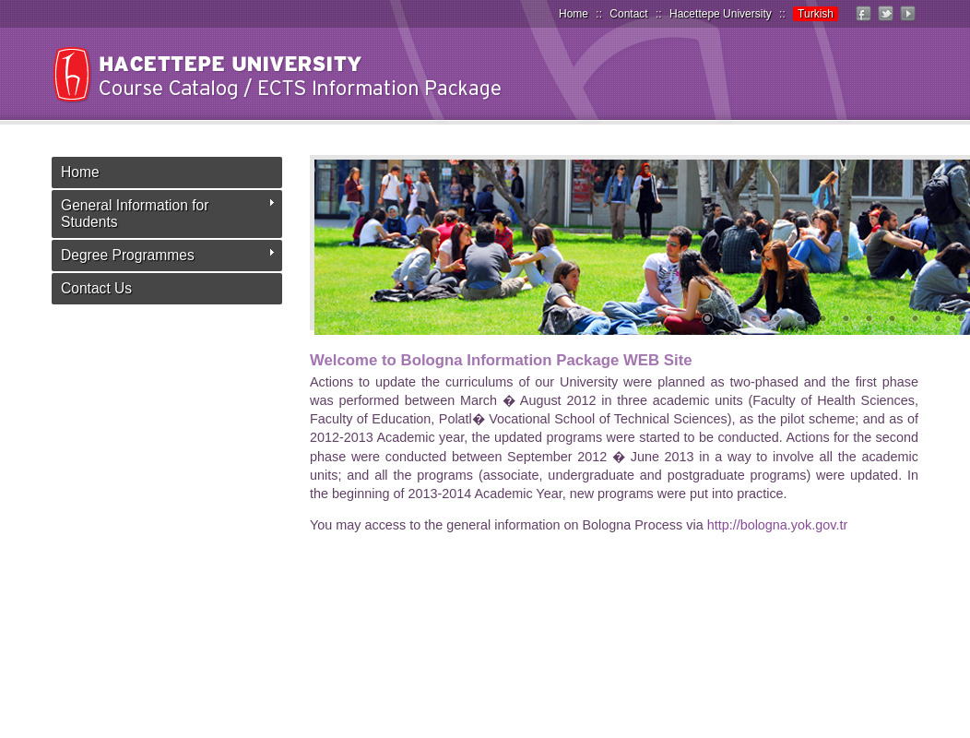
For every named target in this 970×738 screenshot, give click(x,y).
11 (938, 320)
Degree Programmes (128, 255)
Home (573, 13)
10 (915, 320)
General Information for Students (134, 213)
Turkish (816, 13)
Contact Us (96, 288)
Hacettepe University (720, 13)
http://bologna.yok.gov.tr (777, 525)
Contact (628, 13)
